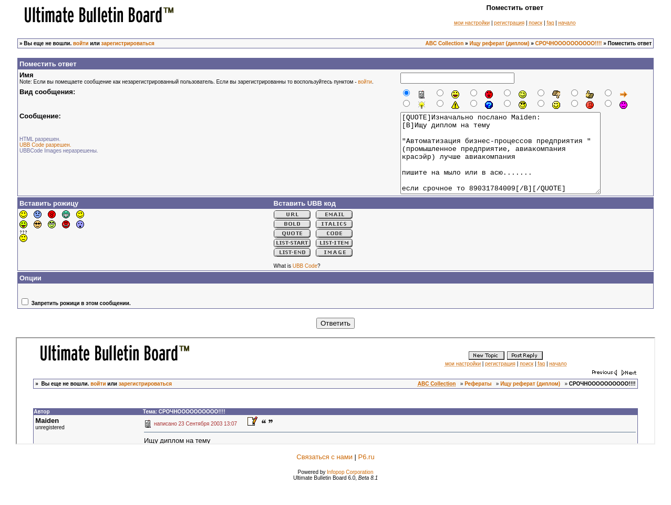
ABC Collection (445, 43)
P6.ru (366, 473)
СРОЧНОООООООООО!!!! (568, 43)
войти (80, 43)
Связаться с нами (324, 473)
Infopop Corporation (350, 488)
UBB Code (305, 282)
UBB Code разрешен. (45, 145)
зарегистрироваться (127, 43)
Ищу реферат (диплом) (499, 43)
